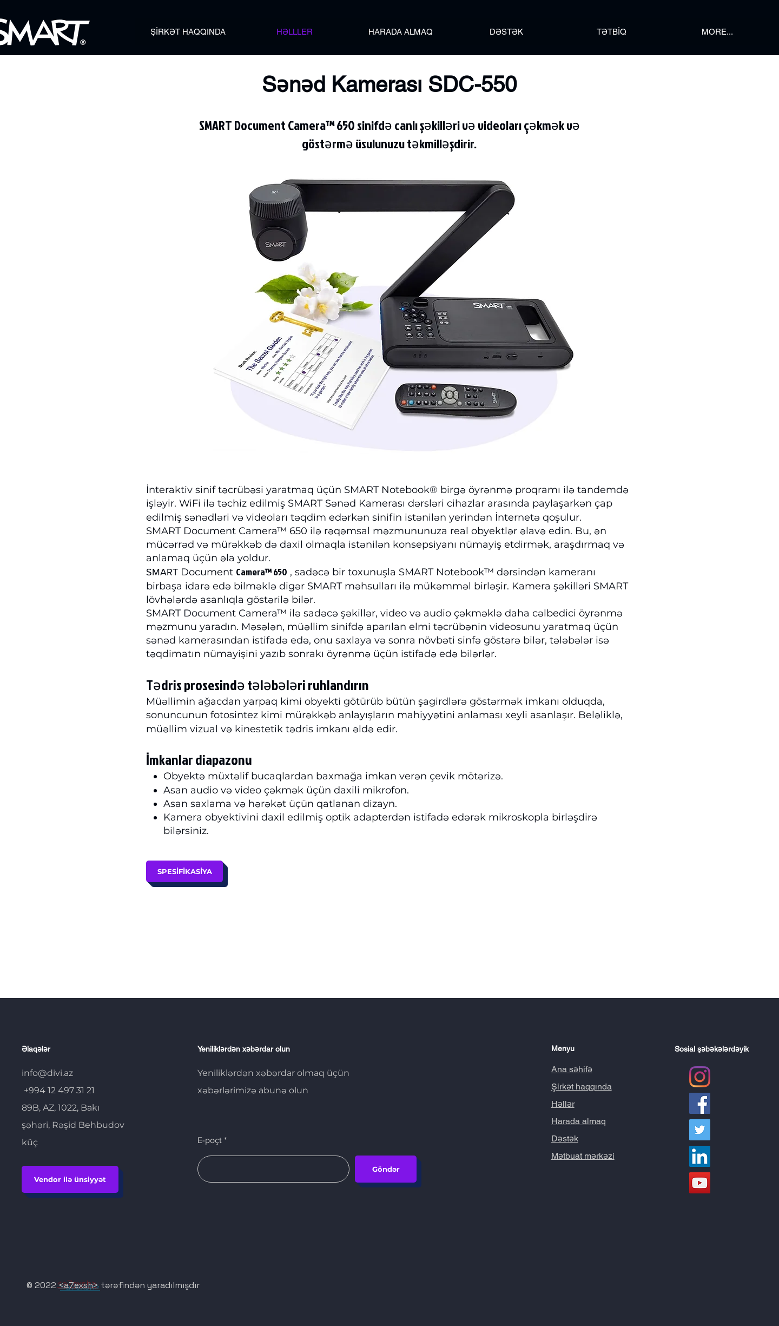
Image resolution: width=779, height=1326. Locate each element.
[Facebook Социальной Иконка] (699, 1103)
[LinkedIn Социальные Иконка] (699, 1156)
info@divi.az (47, 1073)
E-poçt (209, 1140)
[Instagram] (699, 1076)
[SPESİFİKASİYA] (184, 871)
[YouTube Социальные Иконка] (699, 1182)
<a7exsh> (78, 1285)
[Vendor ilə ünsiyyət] (70, 1179)
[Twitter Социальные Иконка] (699, 1129)
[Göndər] (386, 1169)
